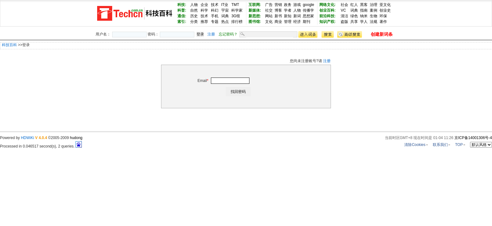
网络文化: (327, 5)
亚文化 (385, 5)
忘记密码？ (228, 34)
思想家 (308, 16)
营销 (278, 5)
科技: (181, 5)
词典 (225, 16)
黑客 (364, 5)
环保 (383, 16)
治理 (373, 5)
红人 (354, 5)
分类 (194, 21)
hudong (76, 138)
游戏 (297, 5)
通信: (181, 16)
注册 (211, 34)
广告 (269, 5)
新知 (287, 16)
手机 (214, 16)
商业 (278, 21)
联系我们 (440, 145)
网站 (269, 16)
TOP (459, 145)
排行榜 (237, 21)
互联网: (255, 5)
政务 (287, 5)
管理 (287, 21)
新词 (297, 16)
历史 (194, 16)
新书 (278, 16)
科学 (204, 10)
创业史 (385, 10)
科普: (181, 10)
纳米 (364, 16)
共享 (354, 21)
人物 (194, 5)
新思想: (255, 16)
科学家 (237, 10)
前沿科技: (327, 16)
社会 (344, 5)
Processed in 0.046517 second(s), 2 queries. (41, 146)
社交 (269, 10)
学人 (364, 21)
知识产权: (327, 21)
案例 (373, 10)
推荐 (204, 21)
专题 (214, 21)
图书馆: (255, 21)
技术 (214, 5)
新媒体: (255, 10)
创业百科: (327, 10)
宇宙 (225, 10)
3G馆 (235, 16)
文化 (269, 21)
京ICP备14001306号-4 (473, 138)
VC (343, 10)
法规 (373, 21)
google (308, 5)
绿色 (354, 16)
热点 (225, 21)
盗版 (344, 21)
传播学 (308, 10)
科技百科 (9, 45)
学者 (287, 10)
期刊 (306, 21)
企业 (204, 5)
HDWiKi (27, 138)
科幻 (214, 10)
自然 (194, 10)
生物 (373, 16)
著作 (383, 21)
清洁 (344, 16)
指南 (364, 10)
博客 (278, 10)
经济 (297, 21)
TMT (235, 5)
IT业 (224, 5)
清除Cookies (414, 145)
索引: (181, 21)
